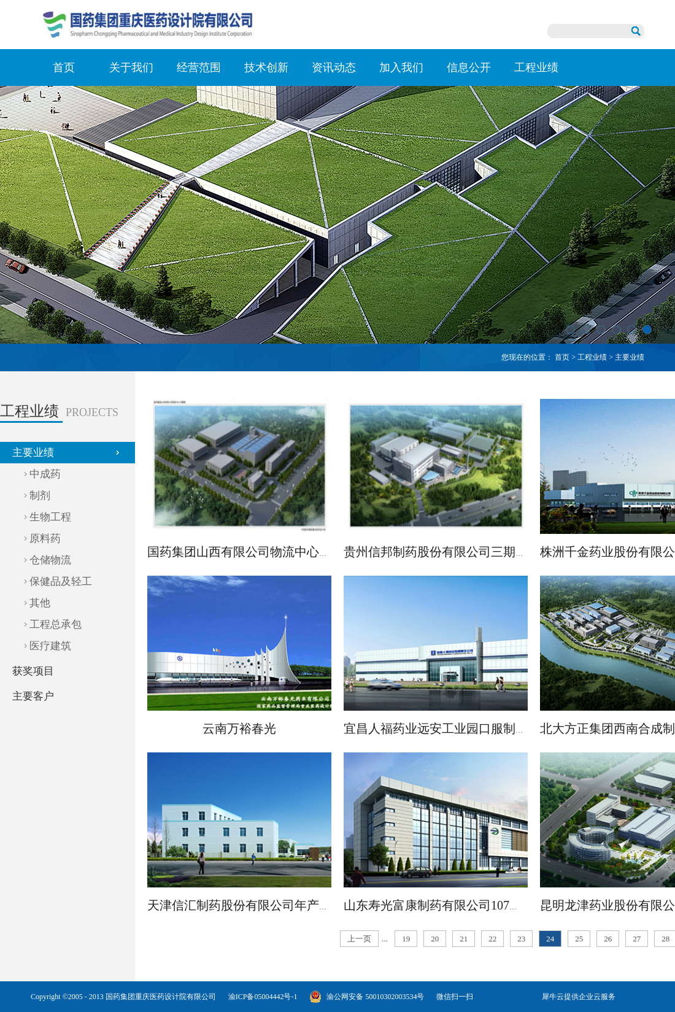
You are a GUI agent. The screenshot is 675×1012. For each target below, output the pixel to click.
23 (521, 938)
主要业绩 (629, 357)
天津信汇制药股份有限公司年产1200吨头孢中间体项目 (294, 905)
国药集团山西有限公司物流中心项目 (245, 551)
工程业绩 (592, 357)
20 (435, 938)
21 (464, 938)
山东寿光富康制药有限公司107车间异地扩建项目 (476, 905)
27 (637, 938)
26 (608, 938)
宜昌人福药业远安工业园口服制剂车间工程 (460, 728)
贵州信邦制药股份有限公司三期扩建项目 (454, 551)
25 (579, 938)
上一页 (359, 938)
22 (492, 938)
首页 (64, 67)
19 (406, 938)
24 (550, 938)
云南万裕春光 (239, 728)
